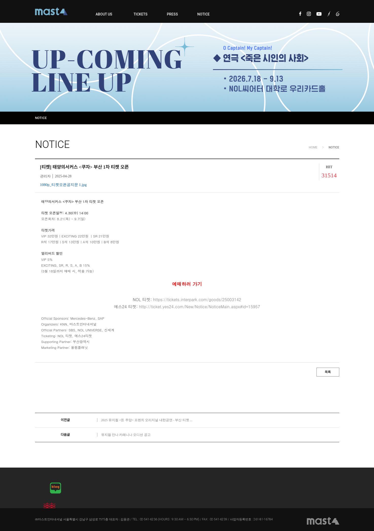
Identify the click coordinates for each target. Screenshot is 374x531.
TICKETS (141, 14)
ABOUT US (104, 14)
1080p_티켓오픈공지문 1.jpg (63, 185)
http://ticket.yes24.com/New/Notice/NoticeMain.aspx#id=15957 (199, 307)
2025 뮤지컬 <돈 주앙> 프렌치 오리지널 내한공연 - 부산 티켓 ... (146, 420)
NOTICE (203, 14)
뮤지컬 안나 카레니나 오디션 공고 (126, 435)
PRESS (172, 14)
